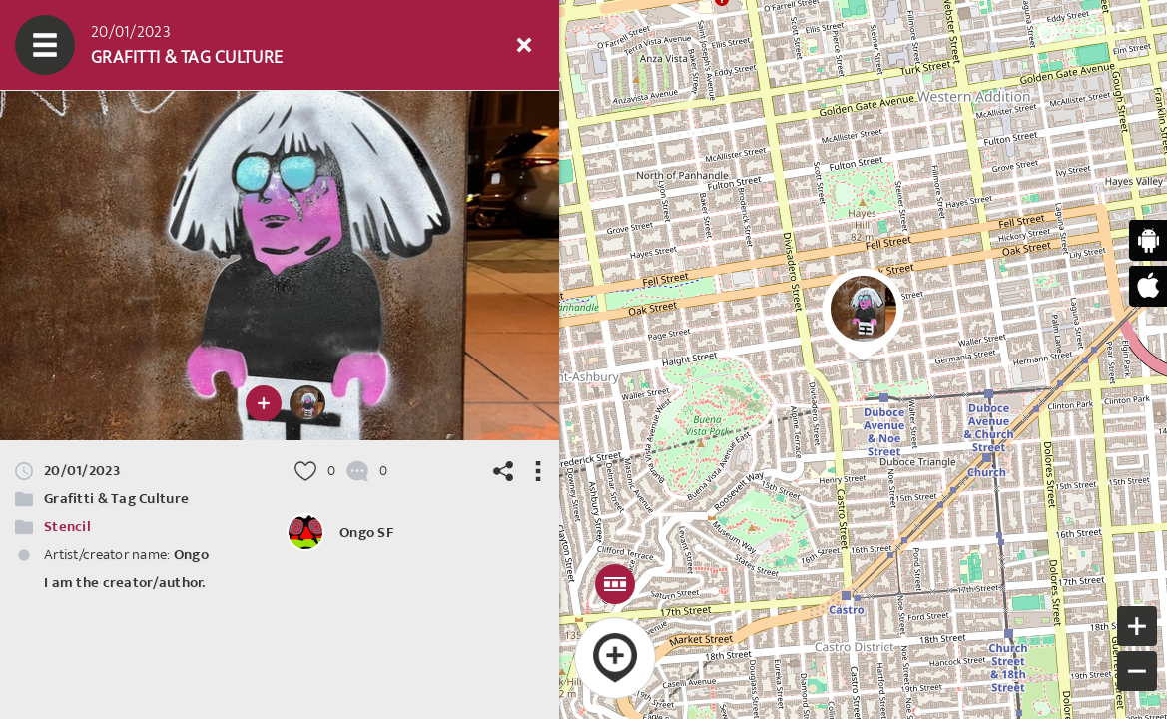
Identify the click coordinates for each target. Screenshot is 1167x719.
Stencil (67, 526)
